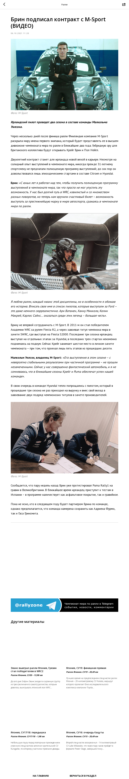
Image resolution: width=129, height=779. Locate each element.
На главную (41, 775)
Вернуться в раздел (83, 775)
